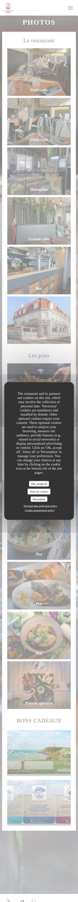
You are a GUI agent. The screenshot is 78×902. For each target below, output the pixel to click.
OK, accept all (39, 483)
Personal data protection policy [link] (40, 505)
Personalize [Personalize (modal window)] (39, 499)
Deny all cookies (39, 491)
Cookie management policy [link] (40, 510)
